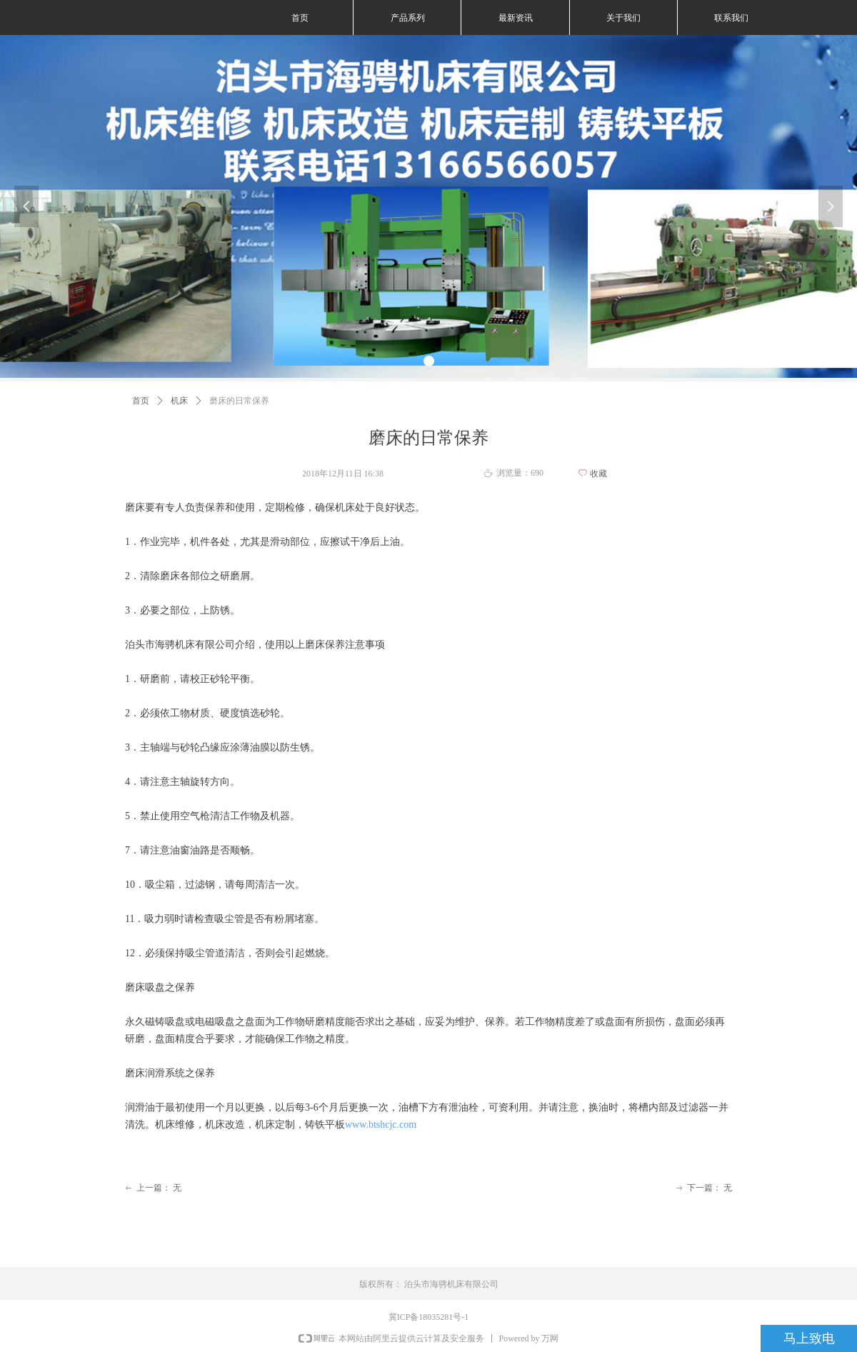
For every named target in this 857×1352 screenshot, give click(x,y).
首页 (140, 401)
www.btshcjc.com (380, 1124)
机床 (179, 401)
